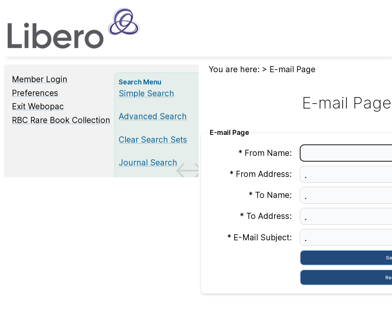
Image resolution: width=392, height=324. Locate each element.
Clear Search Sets (153, 139)
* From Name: (265, 153)
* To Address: (266, 216)
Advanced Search (153, 116)
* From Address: (260, 174)
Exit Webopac (38, 106)
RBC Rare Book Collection (61, 120)
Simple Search (146, 93)
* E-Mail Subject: (259, 237)
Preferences (35, 93)
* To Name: (270, 195)
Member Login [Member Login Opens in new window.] (39, 79)
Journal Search (148, 162)
